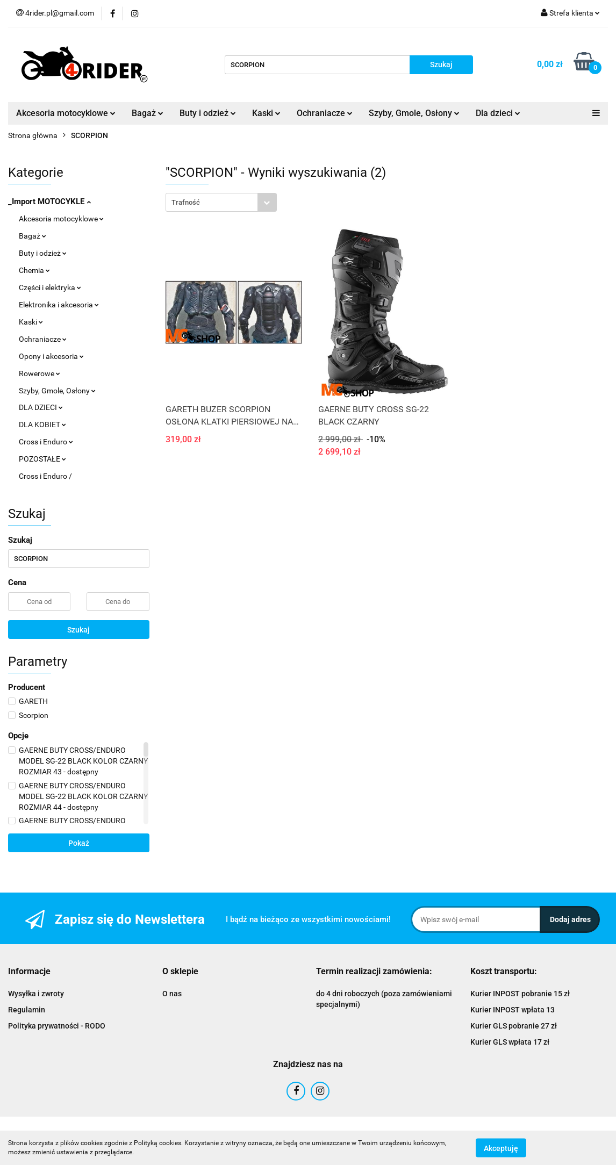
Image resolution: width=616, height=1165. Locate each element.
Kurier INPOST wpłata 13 (512, 1009)
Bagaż (147, 113)
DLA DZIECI (41, 407)
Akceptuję (501, 1148)
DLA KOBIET (42, 424)
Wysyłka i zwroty (36, 993)
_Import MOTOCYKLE (49, 201)
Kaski (266, 113)
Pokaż (78, 843)
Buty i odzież (208, 113)
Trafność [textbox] (185, 202)
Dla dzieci (498, 113)
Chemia (34, 270)
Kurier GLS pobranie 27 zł (513, 1026)
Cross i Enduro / (45, 476)
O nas (172, 993)
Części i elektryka (50, 287)
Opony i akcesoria (51, 356)
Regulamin (26, 1009)
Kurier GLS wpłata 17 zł (509, 1042)
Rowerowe (39, 373)
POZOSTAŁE (42, 459)
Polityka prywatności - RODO (56, 1026)
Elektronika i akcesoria (59, 304)
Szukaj (78, 629)
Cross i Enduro (46, 441)
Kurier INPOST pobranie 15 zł (520, 993)
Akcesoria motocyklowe (66, 113)
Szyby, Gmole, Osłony (414, 113)
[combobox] (221, 202)
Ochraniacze (325, 113)
